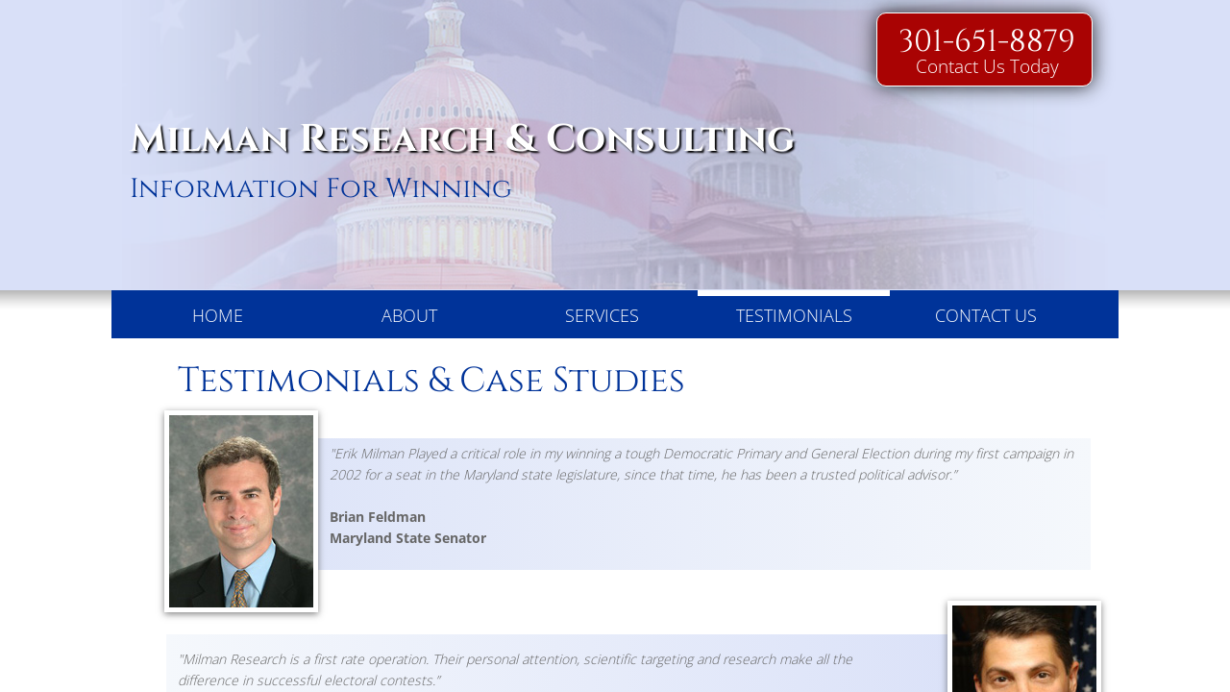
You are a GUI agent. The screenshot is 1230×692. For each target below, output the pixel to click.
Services (602, 315)
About (409, 315)
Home (217, 315)
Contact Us (986, 315)
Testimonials (794, 315)
